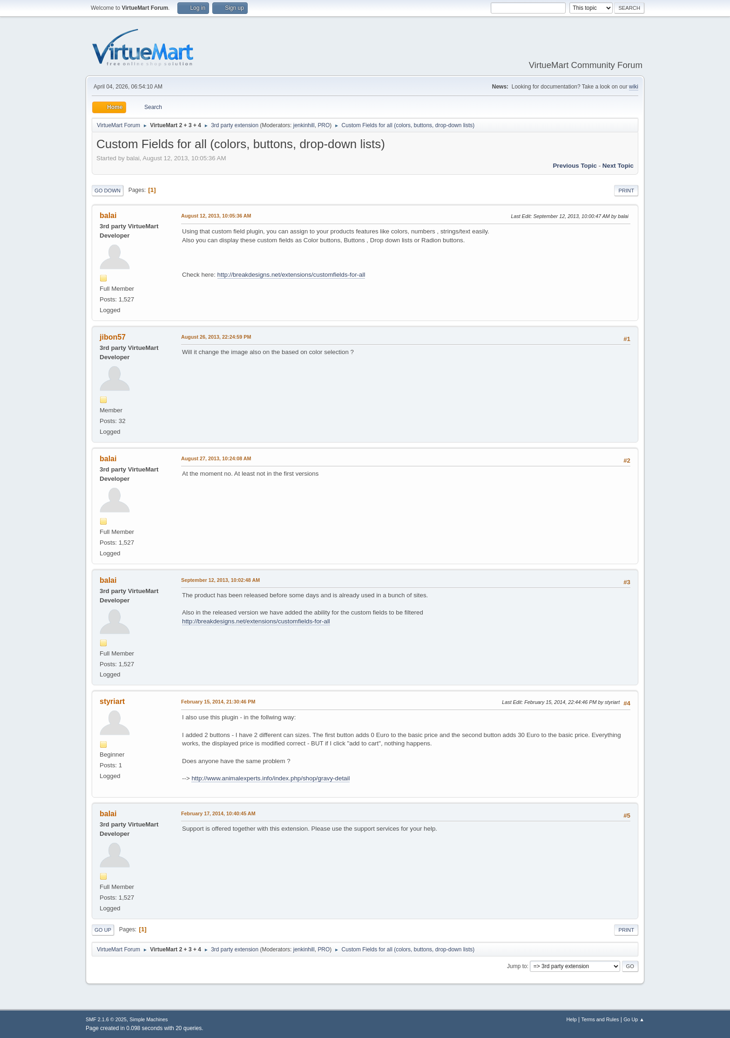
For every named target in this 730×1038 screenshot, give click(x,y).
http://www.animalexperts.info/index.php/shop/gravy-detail (270, 778)
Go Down (108, 190)
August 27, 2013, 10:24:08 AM (216, 458)
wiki (633, 86)
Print (626, 190)
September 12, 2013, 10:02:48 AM (220, 580)
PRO (324, 125)
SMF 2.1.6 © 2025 (106, 1019)
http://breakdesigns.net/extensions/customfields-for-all (291, 274)
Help (572, 1019)
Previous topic (575, 165)
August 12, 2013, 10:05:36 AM (216, 216)
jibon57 (113, 337)
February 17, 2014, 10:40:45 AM (218, 813)
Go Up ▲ (633, 1019)
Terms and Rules (600, 1019)
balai (108, 215)
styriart (112, 701)
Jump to (517, 966)
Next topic (618, 165)
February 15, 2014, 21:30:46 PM (218, 701)
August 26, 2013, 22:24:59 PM (216, 337)
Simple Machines (148, 1019)
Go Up (103, 930)
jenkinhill (304, 125)
